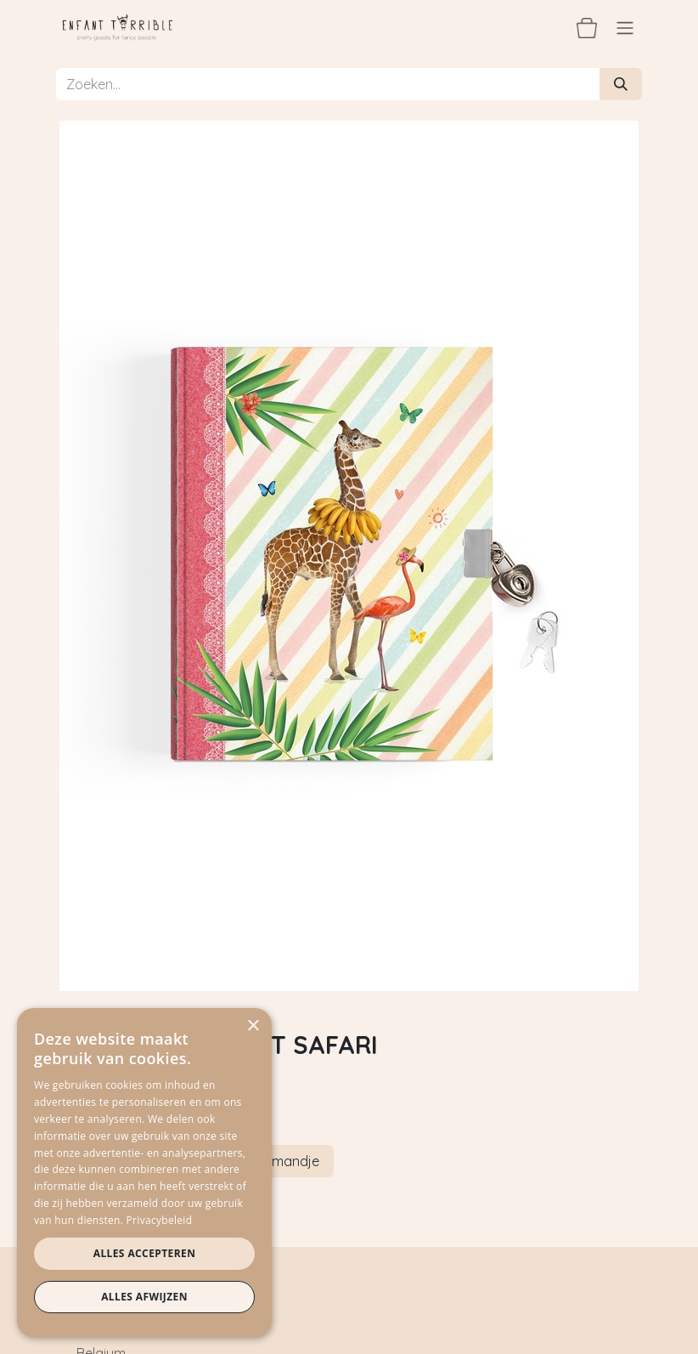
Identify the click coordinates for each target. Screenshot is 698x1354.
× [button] (252, 1026)
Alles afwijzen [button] (144, 1296)
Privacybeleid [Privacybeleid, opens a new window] (160, 1220)
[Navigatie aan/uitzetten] (625, 27)
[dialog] (144, 1172)
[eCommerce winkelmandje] (586, 27)
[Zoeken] (620, 84)
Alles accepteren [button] (144, 1253)
